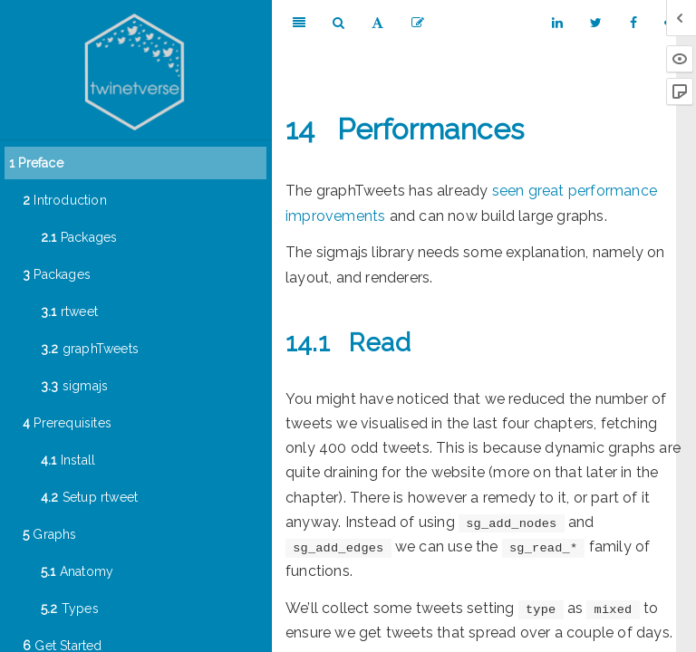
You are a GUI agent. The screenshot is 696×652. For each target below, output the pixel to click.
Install (68, 460)
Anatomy (77, 571)
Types (70, 608)
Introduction (65, 200)
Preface (36, 163)
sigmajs (74, 386)
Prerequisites (67, 423)
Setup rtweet (89, 497)
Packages (79, 237)
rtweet (69, 311)
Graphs (50, 534)
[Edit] (418, 22)
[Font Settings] (377, 22)
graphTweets (90, 348)
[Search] (338, 22)
